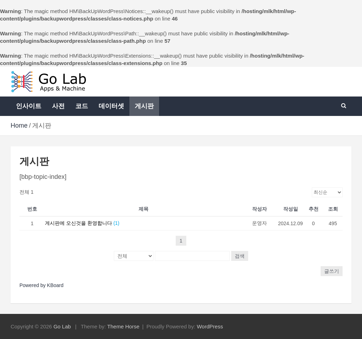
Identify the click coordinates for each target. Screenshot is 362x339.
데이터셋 (111, 106)
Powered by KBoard (41, 285)
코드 (81, 106)
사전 (58, 106)
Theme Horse (123, 326)
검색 (240, 256)
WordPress (210, 326)
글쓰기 (331, 271)
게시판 (144, 106)
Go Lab (62, 326)
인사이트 (28, 106)
